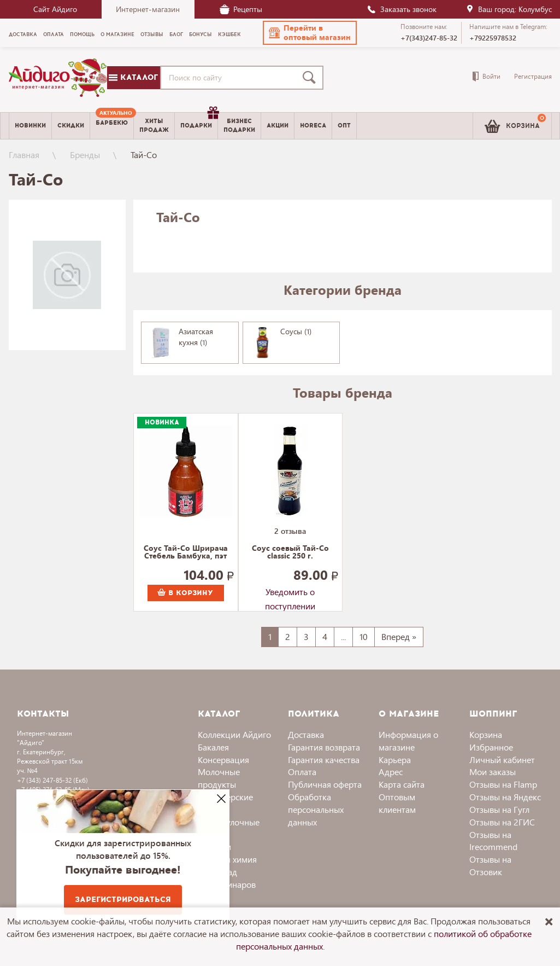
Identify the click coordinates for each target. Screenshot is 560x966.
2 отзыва (290, 531)
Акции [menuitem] (277, 125)
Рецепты (241, 9)
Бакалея (213, 747)
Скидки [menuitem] (70, 125)
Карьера (395, 759)
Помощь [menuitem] (82, 34)
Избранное (491, 747)
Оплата (302, 771)
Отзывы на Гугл (499, 809)
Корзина (485, 734)
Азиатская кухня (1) (196, 336)
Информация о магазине (408, 741)
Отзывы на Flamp (503, 784)
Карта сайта (402, 784)
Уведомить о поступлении (290, 593)
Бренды (85, 154)
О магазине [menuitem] (117, 34)
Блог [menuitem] (176, 34)
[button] (310, 33)
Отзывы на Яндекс (505, 796)
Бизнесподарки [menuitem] (239, 125)
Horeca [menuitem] (313, 125)
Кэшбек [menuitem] (229, 34)
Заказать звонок (402, 9)
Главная (24, 154)
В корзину (185, 592)
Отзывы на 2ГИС (502, 822)
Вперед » (398, 636)
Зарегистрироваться (123, 899)
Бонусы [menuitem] (200, 34)
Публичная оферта (325, 784)
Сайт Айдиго (55, 9)
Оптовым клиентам (397, 803)
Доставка (306, 734)
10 (363, 636)
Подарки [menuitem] (198, 121)
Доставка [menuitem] (23, 34)
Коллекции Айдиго (234, 734)
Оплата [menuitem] (53, 34)
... (343, 636)
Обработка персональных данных (316, 809)
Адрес (391, 771)
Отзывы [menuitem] (151, 34)
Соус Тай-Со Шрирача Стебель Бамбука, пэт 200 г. (186, 552)
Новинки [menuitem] (30, 125)
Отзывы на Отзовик (490, 865)
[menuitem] (111, 126)
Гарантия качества (323, 759)
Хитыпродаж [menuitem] (154, 125)
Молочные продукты (219, 778)
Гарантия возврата (324, 747)
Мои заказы (492, 771)
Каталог (133, 77)
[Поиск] (311, 78)
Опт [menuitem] (344, 125)
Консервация (223, 759)
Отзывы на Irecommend (493, 841)
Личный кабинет (502, 759)
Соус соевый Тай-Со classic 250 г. (290, 552)
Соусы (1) (295, 331)
